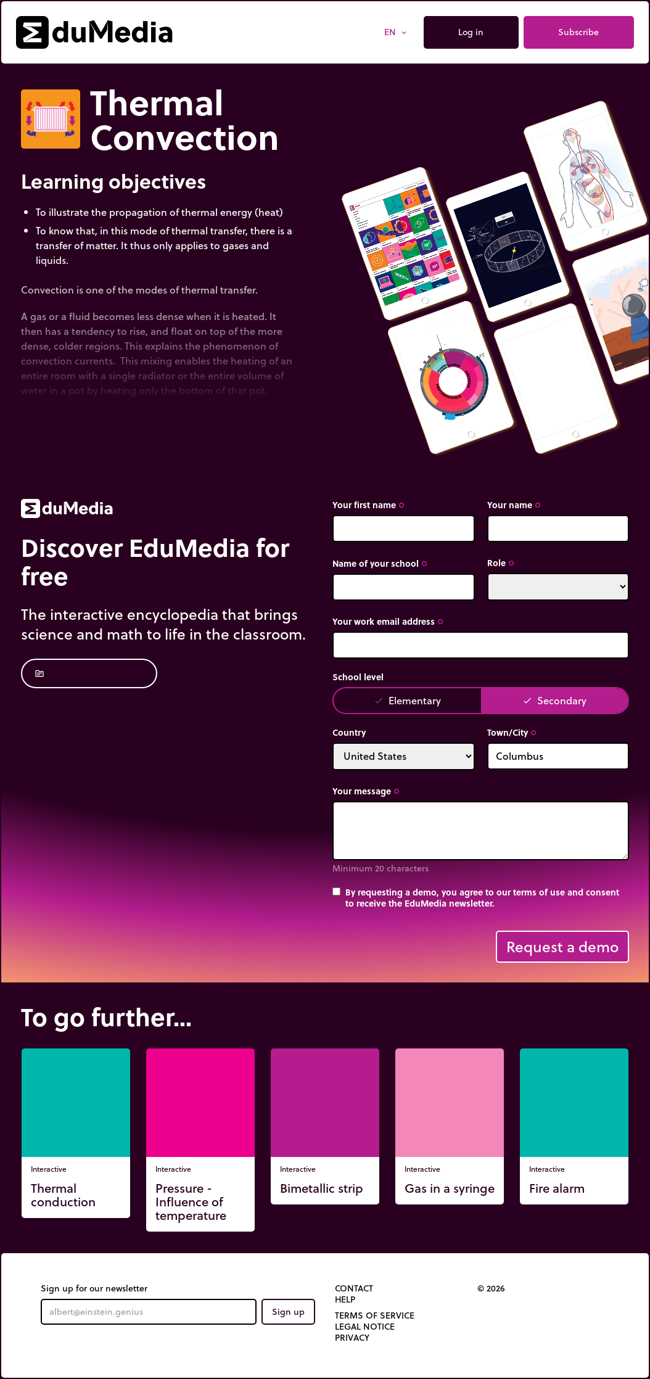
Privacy (352, 1338)
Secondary (554, 700)
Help (345, 1299)
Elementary (407, 700)
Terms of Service (374, 1315)
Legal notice (365, 1326)
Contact (354, 1288)
